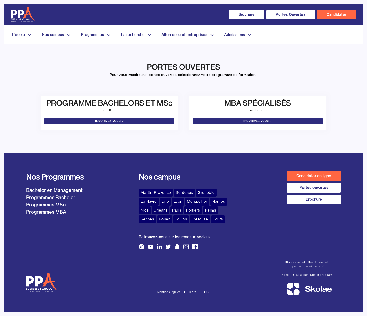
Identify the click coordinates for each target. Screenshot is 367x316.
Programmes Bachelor (50, 197)
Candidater (336, 14)
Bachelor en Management (54, 190)
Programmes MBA (46, 212)
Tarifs (192, 292)
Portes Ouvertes (290, 14)
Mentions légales (169, 292)
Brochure (246, 14)
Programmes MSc (46, 205)
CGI (207, 292)
